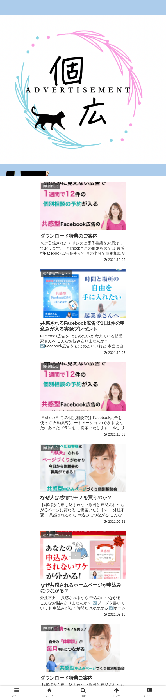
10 (121, 634)
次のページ (83, 612)
